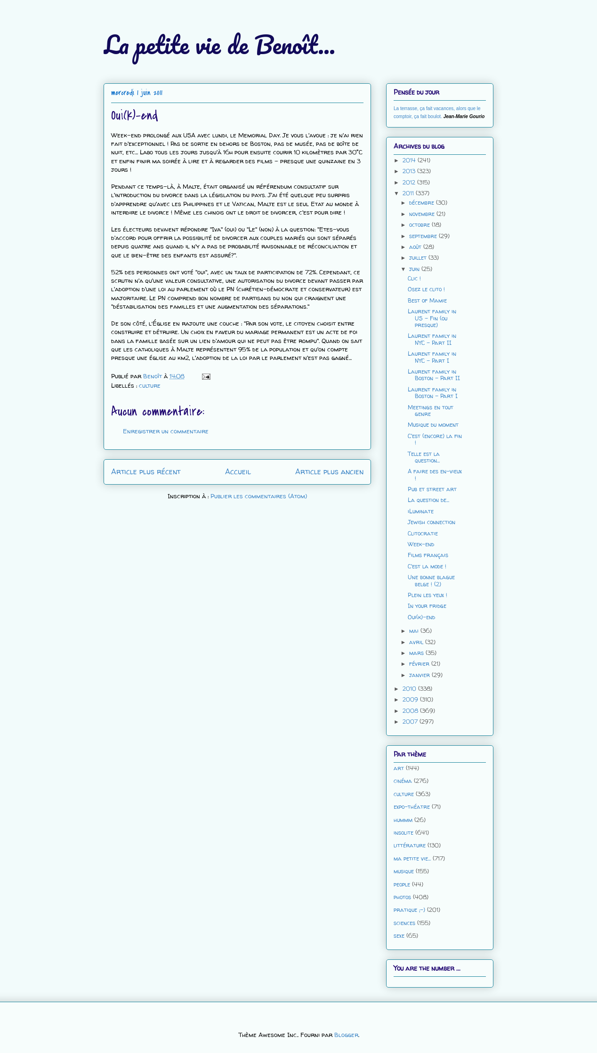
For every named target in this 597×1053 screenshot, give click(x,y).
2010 (410, 689)
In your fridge (427, 606)
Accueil (238, 472)
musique (404, 871)
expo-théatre (412, 807)
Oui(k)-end (421, 617)
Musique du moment (433, 425)
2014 (410, 160)
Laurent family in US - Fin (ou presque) (432, 318)
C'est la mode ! (427, 566)
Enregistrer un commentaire (166, 431)
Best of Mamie (427, 300)
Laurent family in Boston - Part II (434, 374)
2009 (411, 699)
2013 (410, 171)
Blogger (346, 1034)
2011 (409, 193)
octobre (420, 225)
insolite (403, 833)
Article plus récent (145, 472)
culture (150, 385)
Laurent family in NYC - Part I (432, 357)
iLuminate (421, 511)
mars (417, 653)
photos (402, 897)
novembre (422, 214)
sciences (404, 923)
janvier (420, 675)
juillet (418, 258)
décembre (422, 203)
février (420, 664)
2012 (410, 182)
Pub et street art (432, 489)
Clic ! (414, 278)
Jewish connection (431, 522)
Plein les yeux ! (427, 595)
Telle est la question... (424, 457)
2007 (411, 722)
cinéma (403, 781)
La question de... (428, 500)
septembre (424, 236)
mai (414, 631)
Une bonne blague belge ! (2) (431, 580)
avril (417, 642)
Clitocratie (423, 533)
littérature (410, 845)
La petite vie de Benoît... (219, 44)
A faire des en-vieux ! (435, 474)
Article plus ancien (329, 472)
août (416, 247)
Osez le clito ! (426, 289)
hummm (403, 820)
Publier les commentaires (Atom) (258, 496)
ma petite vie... (412, 858)
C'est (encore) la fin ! (435, 439)
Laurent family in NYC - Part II (432, 339)
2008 (411, 711)
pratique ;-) (409, 910)
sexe (399, 936)
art (399, 768)
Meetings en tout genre (430, 410)
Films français (428, 555)
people (402, 884)
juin (415, 269)
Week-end (421, 544)
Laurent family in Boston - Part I (433, 392)
